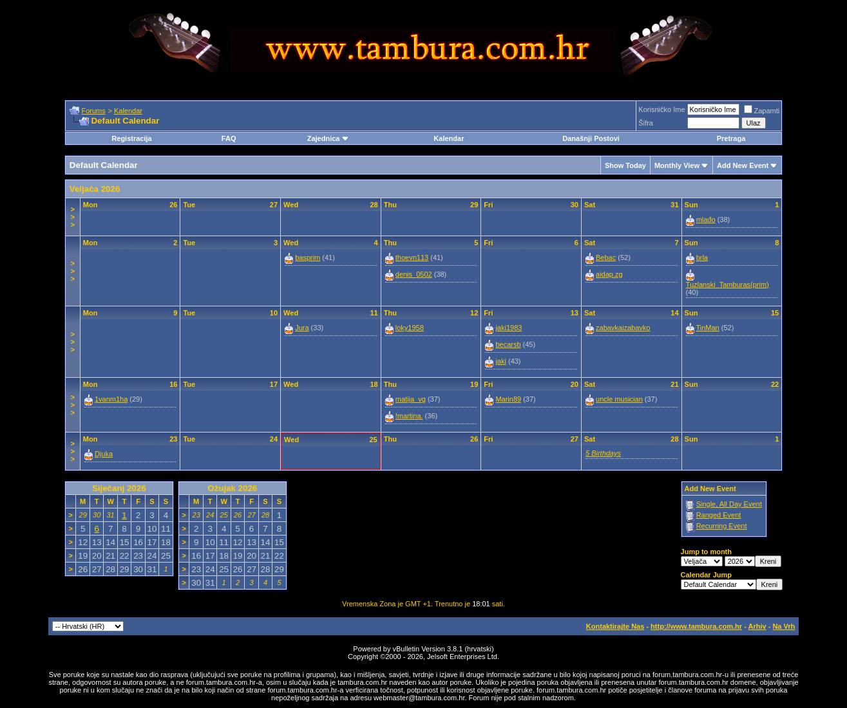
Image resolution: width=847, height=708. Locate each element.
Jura (302, 327)
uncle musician (619, 399)
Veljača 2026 (95, 189)
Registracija (131, 138)
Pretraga (731, 138)
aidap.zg (609, 274)
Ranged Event (718, 515)
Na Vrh (783, 626)
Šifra (645, 123)
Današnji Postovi (591, 138)
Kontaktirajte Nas (615, 626)
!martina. (409, 416)
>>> (73, 216)
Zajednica (328, 138)
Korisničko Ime (661, 109)
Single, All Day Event (729, 504)
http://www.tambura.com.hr (696, 626)
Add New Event (742, 165)
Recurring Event (721, 526)
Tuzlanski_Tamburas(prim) (727, 284)
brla (702, 257)
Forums (93, 111)
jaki (500, 361)
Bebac (606, 257)
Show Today (625, 165)
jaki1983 (508, 327)
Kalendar (128, 111)
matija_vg (410, 399)
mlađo (706, 219)
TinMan (707, 327)
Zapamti (762, 111)
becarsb (507, 344)
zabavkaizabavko (623, 327)
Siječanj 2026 (119, 488)
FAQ (229, 138)
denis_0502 (413, 274)
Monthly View (676, 165)
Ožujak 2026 (232, 488)
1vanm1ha (111, 399)
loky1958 (409, 327)
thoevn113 (411, 257)
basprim (307, 257)
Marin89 (508, 399)
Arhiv (757, 626)
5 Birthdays (603, 453)
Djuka (104, 454)
